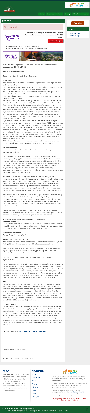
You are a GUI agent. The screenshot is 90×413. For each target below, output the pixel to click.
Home (42, 14)
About (60, 14)
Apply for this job (56, 41)
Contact (85, 14)
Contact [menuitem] (34, 390)
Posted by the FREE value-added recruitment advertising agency (16, 353)
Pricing (67, 14)
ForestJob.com (18, 409)
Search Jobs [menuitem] (36, 378)
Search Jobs (51, 14)
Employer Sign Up (76, 33)
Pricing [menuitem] (34, 384)
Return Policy (15, 411)
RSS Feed (7, 411)
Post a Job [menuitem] (35, 397)
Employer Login (75, 36)
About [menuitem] (34, 381)
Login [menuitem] (34, 393)
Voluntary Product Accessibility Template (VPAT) (44, 411)
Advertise (76, 14)
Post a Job (78, 23)
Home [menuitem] (34, 374)
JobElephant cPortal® (77, 392)
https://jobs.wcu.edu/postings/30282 (33, 331)
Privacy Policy (64, 411)
